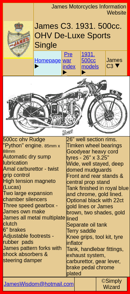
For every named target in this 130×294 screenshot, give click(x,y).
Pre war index (68, 60)
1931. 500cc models (90, 60)
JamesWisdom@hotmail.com (39, 284)
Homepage (47, 60)
